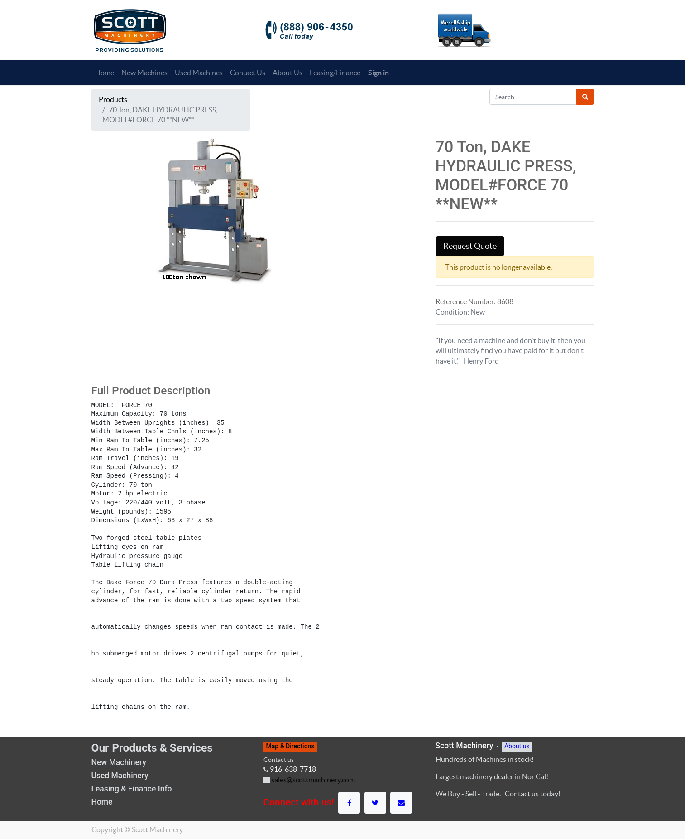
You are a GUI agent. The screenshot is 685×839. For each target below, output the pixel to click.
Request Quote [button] (470, 246)
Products (113, 99)
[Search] (585, 97)
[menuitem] (104, 72)
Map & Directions (290, 746)
